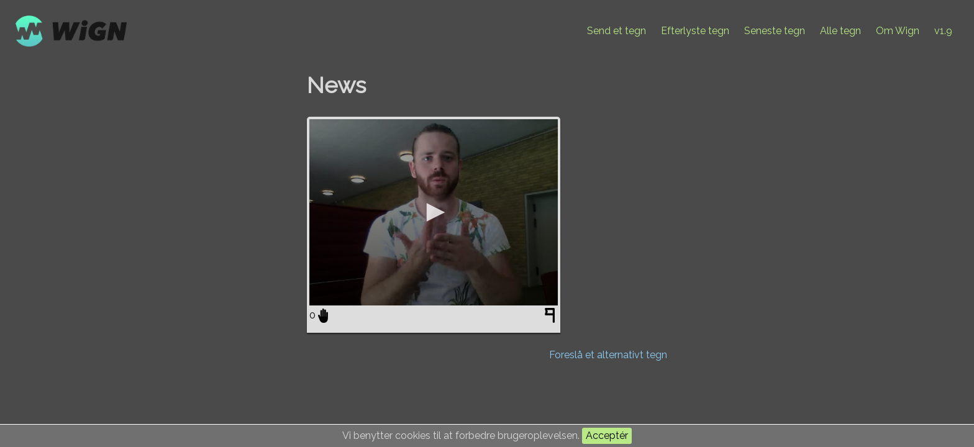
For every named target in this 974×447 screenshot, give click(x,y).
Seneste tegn (774, 31)
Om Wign (897, 31)
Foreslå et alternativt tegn (608, 355)
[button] (433, 212)
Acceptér (607, 435)
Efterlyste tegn (695, 31)
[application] (433, 212)
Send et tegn (616, 31)
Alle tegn (840, 31)
